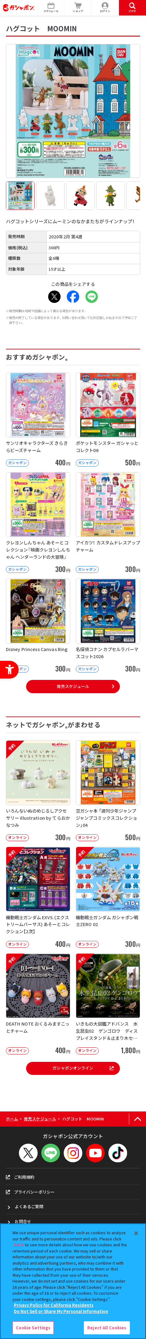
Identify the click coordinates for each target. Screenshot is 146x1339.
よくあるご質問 (29, 1206)
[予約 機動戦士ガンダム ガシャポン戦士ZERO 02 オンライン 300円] (108, 897)
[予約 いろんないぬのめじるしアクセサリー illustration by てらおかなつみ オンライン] (38, 790)
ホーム (12, 1119)
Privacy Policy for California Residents (54, 1305)
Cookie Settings (33, 1328)
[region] (73, 1281)
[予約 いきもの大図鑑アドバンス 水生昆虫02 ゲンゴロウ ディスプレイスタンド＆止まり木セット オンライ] (108, 1003)
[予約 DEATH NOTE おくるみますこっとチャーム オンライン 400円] (38, 1003)
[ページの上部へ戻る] (137, 1119)
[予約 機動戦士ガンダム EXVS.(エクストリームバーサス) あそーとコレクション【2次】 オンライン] (38, 897)
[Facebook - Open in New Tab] (73, 296)
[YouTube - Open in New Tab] (95, 1153)
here (19, 1245)
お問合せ (23, 1221)
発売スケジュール (73, 686)
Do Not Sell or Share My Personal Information (61, 1311)
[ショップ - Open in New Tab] (78, 8)
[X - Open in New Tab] (54, 296)
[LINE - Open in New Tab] (91, 296)
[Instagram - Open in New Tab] (73, 1153)
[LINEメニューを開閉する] (50, 1153)
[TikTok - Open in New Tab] (117, 1153)
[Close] (136, 1233)
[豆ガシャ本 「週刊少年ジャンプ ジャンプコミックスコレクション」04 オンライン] (108, 790)
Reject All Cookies (106, 1328)
